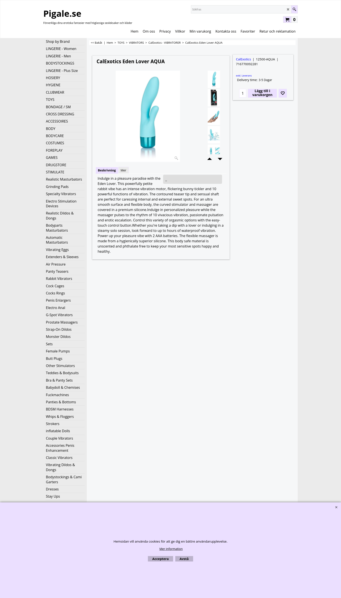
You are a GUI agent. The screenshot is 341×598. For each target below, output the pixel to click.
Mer (123, 170)
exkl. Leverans (244, 75)
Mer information (171, 549)
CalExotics (243, 59)
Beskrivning (107, 170)
